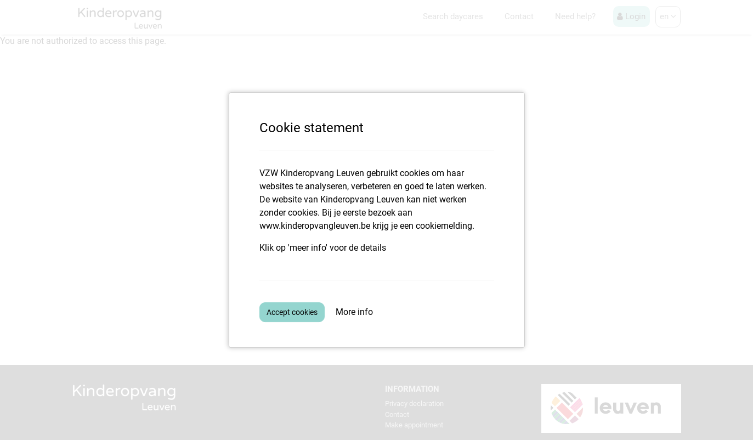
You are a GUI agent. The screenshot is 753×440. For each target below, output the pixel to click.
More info (354, 312)
